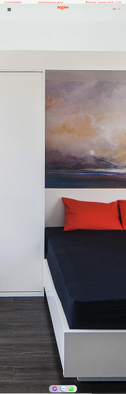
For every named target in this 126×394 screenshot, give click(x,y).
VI (119, 9)
